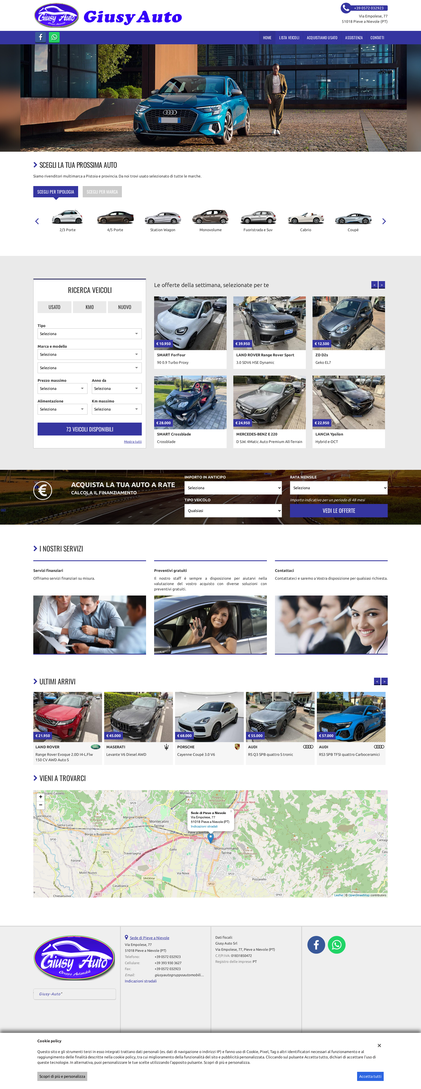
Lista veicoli (289, 37)
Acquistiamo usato (322, 37)
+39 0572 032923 (168, 957)
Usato (54, 306)
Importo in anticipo (205, 477)
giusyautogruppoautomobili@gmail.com (187, 975)
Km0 (90, 306)
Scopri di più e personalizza (62, 1076)
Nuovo (124, 306)
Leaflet (338, 895)
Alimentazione (50, 401)
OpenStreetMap (359, 895)
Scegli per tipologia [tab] (55, 191)
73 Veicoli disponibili (89, 429)
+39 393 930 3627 (168, 963)
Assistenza (354, 37)
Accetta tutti (370, 1076)
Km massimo (103, 401)
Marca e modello (52, 346)
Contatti (377, 37)
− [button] (40, 805)
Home (267, 37)
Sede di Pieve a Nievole (149, 938)
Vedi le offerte (339, 510)
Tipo (42, 326)
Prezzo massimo (52, 380)
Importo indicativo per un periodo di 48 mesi (327, 500)
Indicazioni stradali (204, 826)
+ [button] (40, 797)
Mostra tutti (133, 441)
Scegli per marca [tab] (102, 191)
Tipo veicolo (197, 500)
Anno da (99, 380)
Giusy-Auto (49, 994)
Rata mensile (303, 477)
